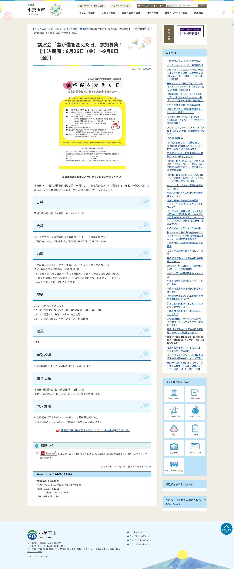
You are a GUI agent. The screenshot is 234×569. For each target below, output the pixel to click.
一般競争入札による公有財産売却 (184, 60)
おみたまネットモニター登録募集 (184, 228)
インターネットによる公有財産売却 (185, 65)
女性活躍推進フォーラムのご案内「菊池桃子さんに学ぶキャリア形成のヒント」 (185, 321)
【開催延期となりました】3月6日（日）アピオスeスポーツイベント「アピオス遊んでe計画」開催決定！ (185, 97)
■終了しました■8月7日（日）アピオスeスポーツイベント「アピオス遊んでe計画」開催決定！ (185, 86)
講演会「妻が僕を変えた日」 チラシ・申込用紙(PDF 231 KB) (93, 430)
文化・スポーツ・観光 (176, 12)
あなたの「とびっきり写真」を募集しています (185, 187)
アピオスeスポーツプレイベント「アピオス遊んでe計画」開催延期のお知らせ (185, 130)
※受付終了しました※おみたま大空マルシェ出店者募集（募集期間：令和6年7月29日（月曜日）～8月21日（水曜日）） (185, 74)
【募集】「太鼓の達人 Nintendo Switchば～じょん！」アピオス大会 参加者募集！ (185, 120)
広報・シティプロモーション (56, 28)
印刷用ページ (144, 28)
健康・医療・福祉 (131, 12)
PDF (157, 5)
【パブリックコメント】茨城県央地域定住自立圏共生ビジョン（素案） (185, 356)
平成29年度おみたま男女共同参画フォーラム (185, 290)
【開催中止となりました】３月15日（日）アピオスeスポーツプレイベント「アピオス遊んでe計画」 (185, 177)
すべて (142, 5)
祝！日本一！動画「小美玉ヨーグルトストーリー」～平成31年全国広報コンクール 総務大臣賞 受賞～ (185, 235)
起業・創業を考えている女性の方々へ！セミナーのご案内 (185, 349)
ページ (150, 5)
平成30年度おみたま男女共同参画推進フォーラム (185, 259)
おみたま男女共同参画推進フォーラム (185, 275)
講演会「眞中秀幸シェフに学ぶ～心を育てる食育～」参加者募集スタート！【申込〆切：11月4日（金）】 (185, 365)
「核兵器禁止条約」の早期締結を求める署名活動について (185, 297)
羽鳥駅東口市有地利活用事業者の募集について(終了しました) (185, 155)
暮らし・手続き (87, 12)
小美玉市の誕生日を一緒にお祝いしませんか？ (185, 312)
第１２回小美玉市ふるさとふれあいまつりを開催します (185, 305)
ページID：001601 (141, 69)
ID (163, 5)
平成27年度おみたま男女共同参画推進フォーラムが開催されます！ (185, 331)
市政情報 (198, 12)
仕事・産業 (152, 12)
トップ (36, 28)
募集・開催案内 (80, 28)
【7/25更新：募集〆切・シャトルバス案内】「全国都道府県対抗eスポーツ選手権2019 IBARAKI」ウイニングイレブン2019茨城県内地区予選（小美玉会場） (185, 217)
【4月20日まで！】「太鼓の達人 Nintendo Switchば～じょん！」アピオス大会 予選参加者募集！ (185, 145)
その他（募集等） (176, 138)
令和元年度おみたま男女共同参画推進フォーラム (185, 194)
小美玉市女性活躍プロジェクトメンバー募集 (185, 282)
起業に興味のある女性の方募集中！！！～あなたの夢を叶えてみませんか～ (185, 203)
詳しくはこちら (34, 551)
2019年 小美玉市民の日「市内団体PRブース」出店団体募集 (184, 267)
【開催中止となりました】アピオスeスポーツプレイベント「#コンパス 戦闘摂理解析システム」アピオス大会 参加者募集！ (185, 165)
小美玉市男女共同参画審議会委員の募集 (185, 244)
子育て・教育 (108, 12)
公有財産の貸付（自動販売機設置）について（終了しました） (185, 110)
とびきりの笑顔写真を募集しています (185, 252)
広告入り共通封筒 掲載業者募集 (184, 104)
